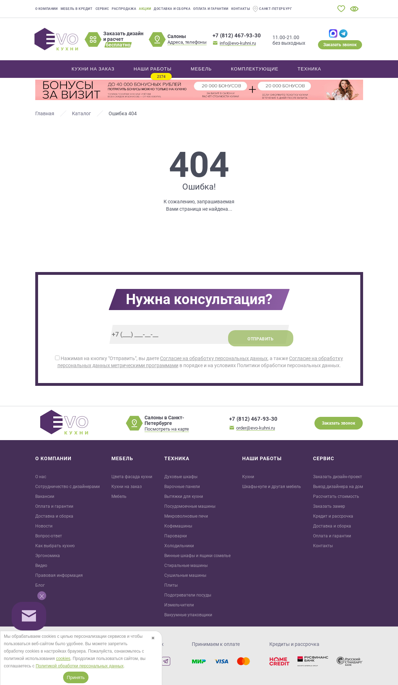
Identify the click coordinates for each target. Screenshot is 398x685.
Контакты (240, 9)
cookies (63, 658)
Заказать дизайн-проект (337, 476)
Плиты (171, 585)
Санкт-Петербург (272, 9)
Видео (41, 565)
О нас (40, 476)
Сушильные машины (185, 575)
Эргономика (47, 555)
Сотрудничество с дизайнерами (67, 486)
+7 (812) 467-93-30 (237, 35)
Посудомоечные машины (189, 506)
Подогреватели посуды (187, 595)
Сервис (102, 9)
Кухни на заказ (126, 486)
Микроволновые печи (186, 516)
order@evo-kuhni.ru (255, 428)
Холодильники (179, 545)
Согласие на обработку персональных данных (214, 358)
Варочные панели (182, 486)
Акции (145, 9)
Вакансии (44, 496)
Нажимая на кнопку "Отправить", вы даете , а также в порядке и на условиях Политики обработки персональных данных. (199, 362)
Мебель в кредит (77, 9)
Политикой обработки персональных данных (79, 666)
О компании (46, 9)
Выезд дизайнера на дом (338, 486)
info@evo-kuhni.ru (238, 43)
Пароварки (175, 535)
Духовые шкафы (180, 476)
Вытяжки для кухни (183, 496)
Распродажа (124, 9)
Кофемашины (178, 526)
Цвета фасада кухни (131, 476)
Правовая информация (59, 575)
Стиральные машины (186, 565)
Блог (40, 585)
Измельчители (179, 605)
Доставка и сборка (172, 9)
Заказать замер (329, 506)
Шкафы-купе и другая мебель (271, 486)
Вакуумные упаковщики (188, 614)
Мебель (119, 496)
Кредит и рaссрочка (333, 516)
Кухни (248, 476)
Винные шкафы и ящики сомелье (197, 555)
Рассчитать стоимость (336, 496)
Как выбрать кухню (55, 545)
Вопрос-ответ (48, 535)
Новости (44, 526)
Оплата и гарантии (210, 9)
